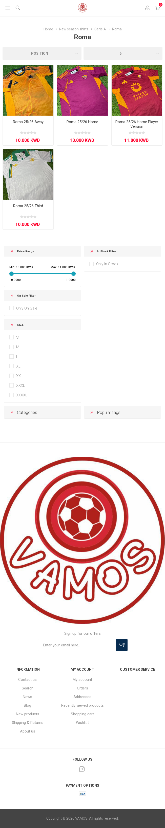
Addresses (82, 697)
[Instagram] (82, 769)
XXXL (20, 385)
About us (27, 731)
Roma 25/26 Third (28, 206)
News (27, 697)
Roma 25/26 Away (28, 122)
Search (27, 688)
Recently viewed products (82, 705)
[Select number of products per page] (123, 53)
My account (82, 679)
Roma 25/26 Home (82, 122)
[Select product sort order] (42, 53)
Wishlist (82, 722)
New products (27, 714)
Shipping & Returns (27, 722)
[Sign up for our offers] (77, 645)
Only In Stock (107, 264)
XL (18, 366)
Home (48, 29)
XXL (19, 376)
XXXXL (21, 395)
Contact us (27, 679)
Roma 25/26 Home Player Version (136, 124)
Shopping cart (82, 714)
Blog (27, 705)
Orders (82, 688)
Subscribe (122, 645)
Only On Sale (26, 308)
